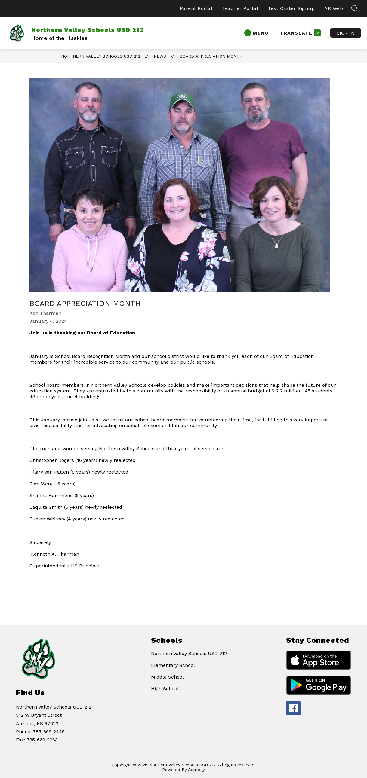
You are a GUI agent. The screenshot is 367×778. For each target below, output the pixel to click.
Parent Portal (196, 8)
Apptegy (196, 769)
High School (165, 688)
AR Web (333, 8)
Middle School (167, 677)
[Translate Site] (299, 33)
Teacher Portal (240, 8)
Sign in (346, 33)
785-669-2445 (49, 731)
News (160, 56)
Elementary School (173, 665)
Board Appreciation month (211, 56)
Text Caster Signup (291, 8)
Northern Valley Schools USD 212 (100, 56)
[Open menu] (256, 33)
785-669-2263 (42, 740)
